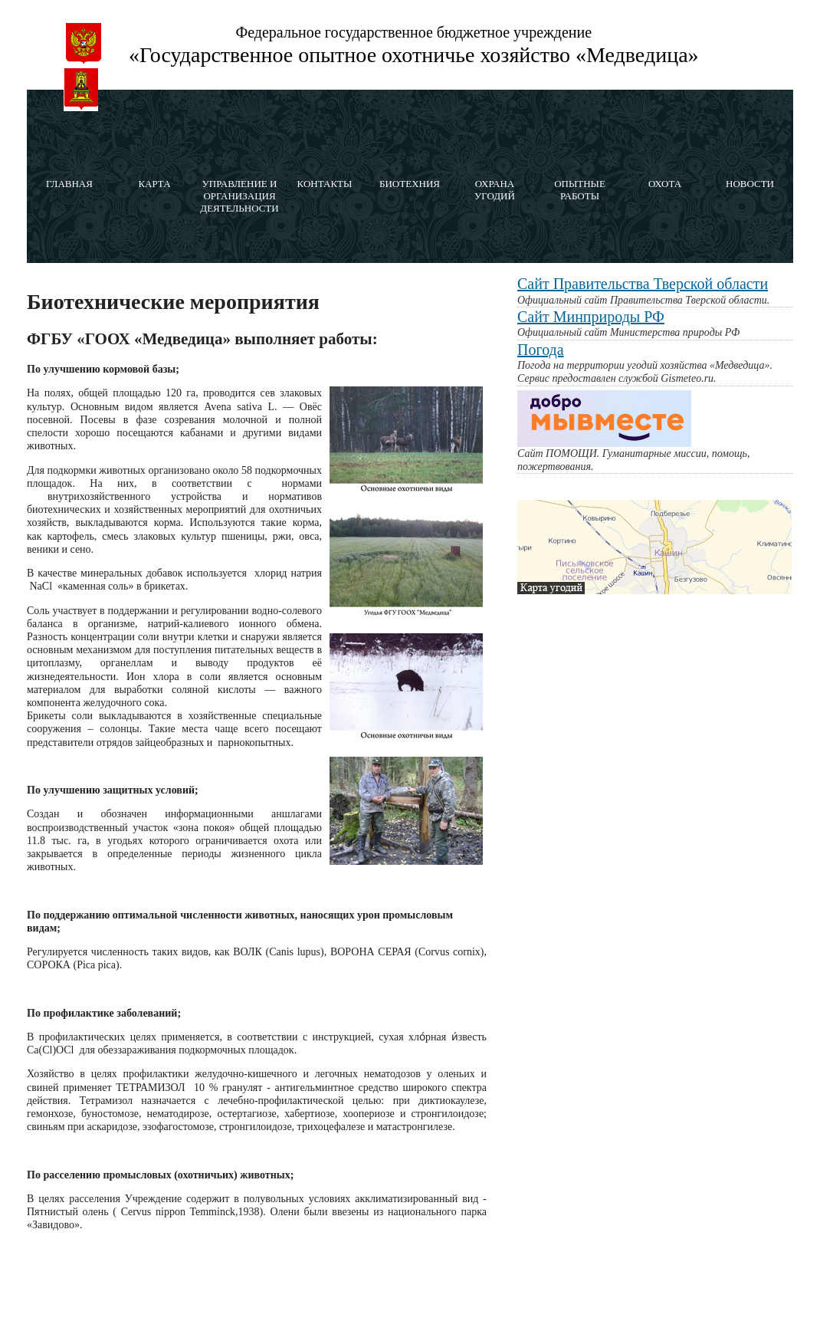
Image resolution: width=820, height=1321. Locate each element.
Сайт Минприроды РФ (590, 316)
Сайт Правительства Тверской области (642, 283)
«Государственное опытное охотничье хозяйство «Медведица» (414, 55)
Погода (540, 349)
